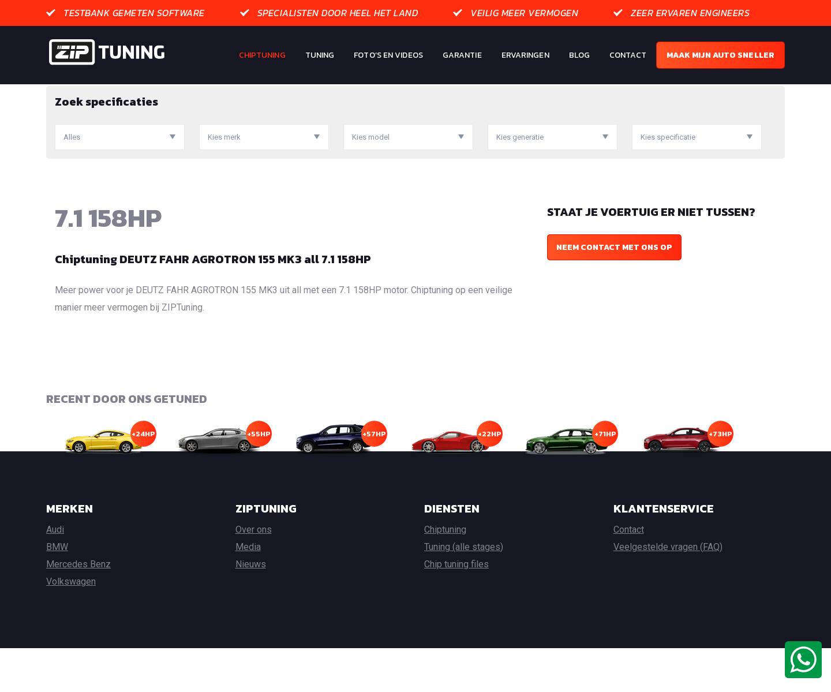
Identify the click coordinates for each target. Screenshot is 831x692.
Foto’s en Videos (388, 55)
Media (248, 590)
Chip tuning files (456, 608)
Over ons (253, 573)
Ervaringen (525, 55)
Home (57, 93)
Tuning (320, 55)
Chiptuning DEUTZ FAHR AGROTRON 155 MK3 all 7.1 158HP (213, 303)
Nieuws (250, 608)
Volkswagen (71, 625)
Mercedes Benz (78, 608)
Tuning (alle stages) (463, 590)
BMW (57, 590)
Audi (55, 573)
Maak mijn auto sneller (720, 55)
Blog (579, 55)
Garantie (462, 55)
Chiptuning (262, 55)
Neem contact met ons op (614, 291)
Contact (627, 55)
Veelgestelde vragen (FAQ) (668, 590)
